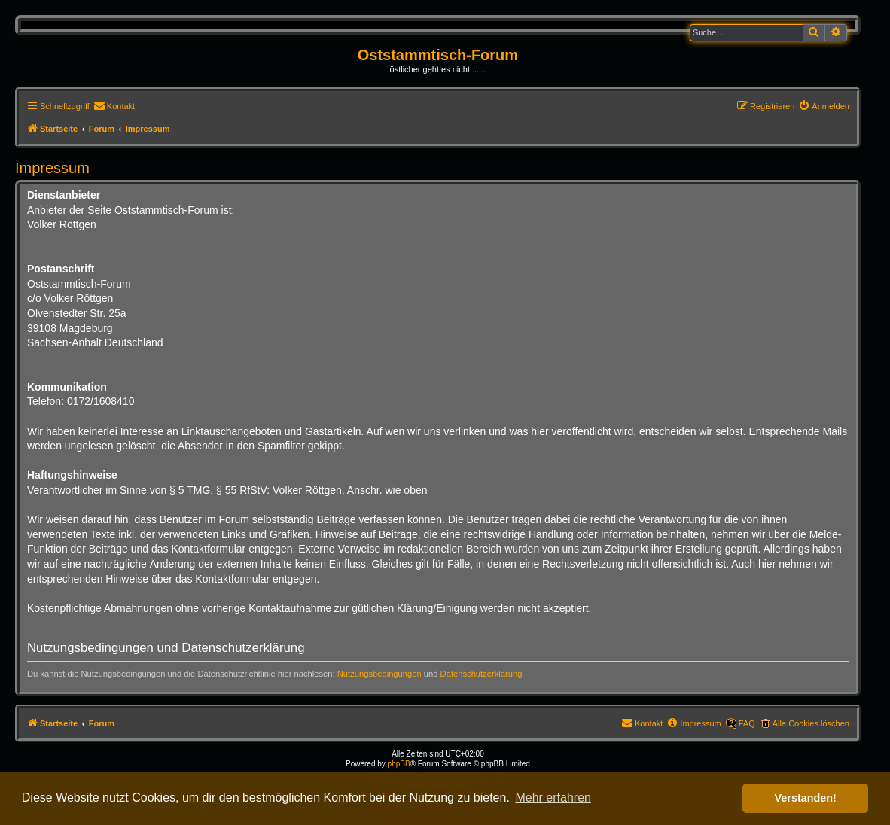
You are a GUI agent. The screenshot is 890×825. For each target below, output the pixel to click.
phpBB (399, 764)
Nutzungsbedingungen (379, 673)
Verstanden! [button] (806, 798)
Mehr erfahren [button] (553, 797)
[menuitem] (114, 106)
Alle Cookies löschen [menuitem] (811, 723)
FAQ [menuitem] (747, 723)
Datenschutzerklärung (481, 673)
